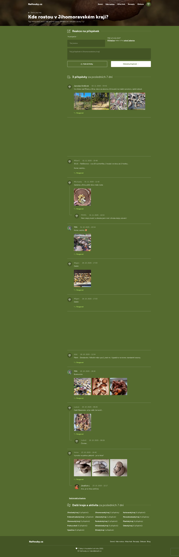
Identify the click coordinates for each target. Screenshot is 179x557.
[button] (87, 64)
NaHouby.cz (35, 4)
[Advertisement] (46, 64)
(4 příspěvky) (136, 517)
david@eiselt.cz (95, 551)
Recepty (131, 4)
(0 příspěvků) (78, 513)
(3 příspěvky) (107, 513)
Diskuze (140, 4)
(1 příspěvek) (80, 517)
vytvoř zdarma (129, 41)
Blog (148, 542)
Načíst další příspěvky (77, 498)
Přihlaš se (111, 41)
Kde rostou (110, 4)
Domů (100, 4)
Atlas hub (121, 4)
